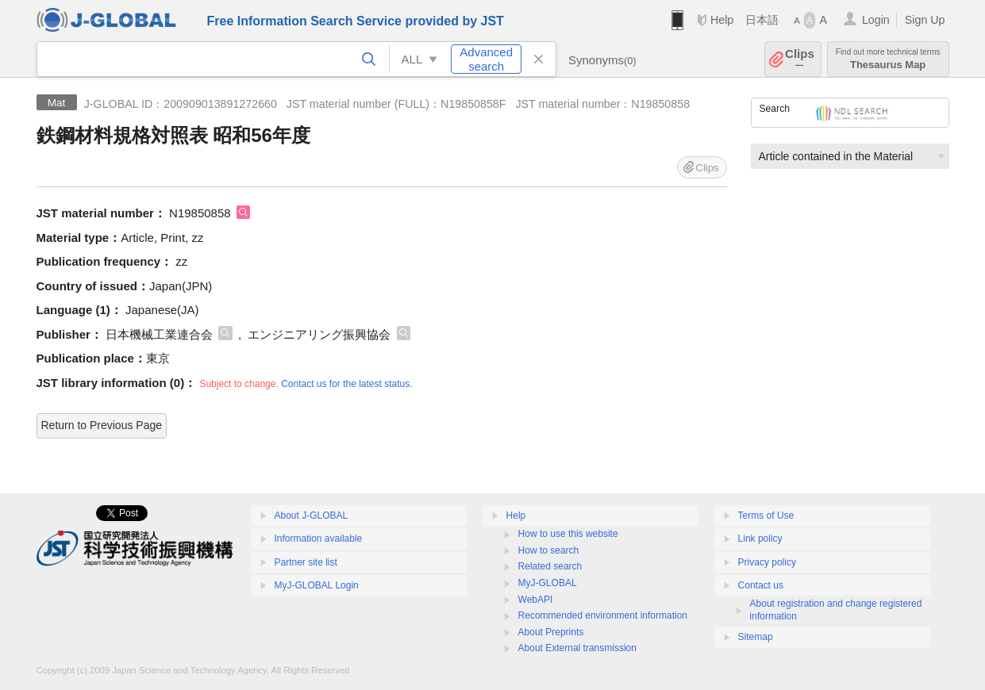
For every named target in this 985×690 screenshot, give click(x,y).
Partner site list (306, 562)
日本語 (762, 19)
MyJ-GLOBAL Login (317, 585)
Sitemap (755, 636)
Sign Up (925, 19)
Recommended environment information (602, 615)
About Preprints (551, 632)
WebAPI (535, 599)
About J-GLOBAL (311, 515)
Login (876, 19)
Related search (550, 566)
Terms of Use (766, 515)
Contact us (760, 585)
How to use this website (568, 533)
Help (721, 19)
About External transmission (577, 648)
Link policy (760, 538)
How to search (548, 550)
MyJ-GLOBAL (547, 582)
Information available (319, 538)
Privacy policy (767, 562)
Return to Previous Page (102, 425)
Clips (799, 59)
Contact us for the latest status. (346, 383)
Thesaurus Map (888, 59)
